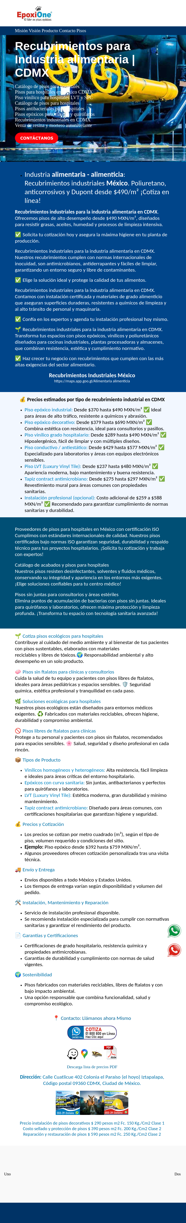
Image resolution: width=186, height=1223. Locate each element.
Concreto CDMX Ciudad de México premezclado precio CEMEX (92, 1173)
